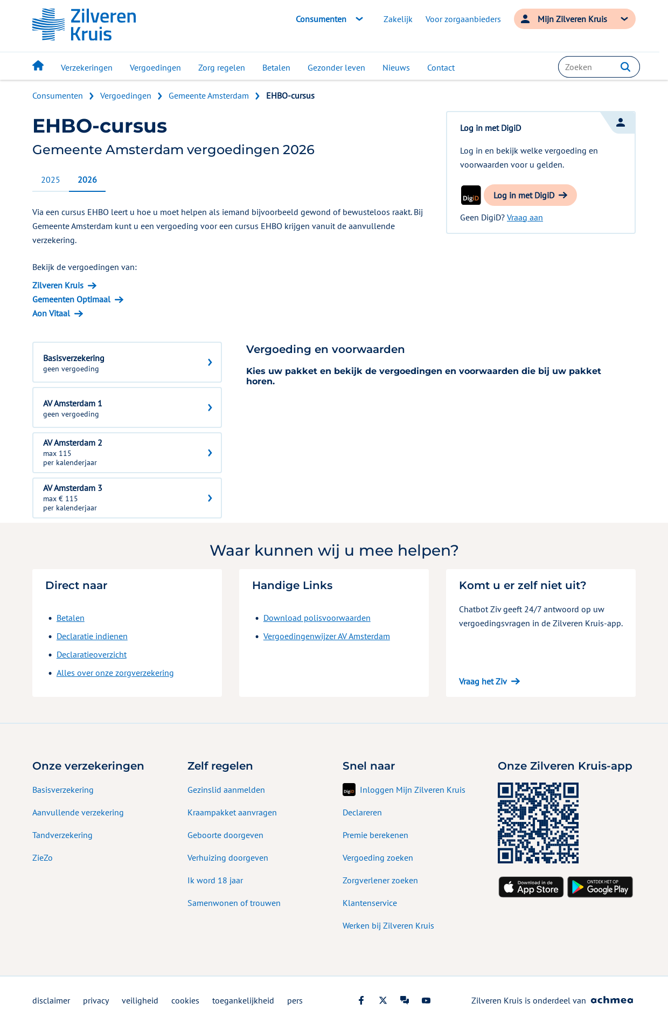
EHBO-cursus (290, 95)
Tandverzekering (62, 834)
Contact (441, 67)
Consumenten (57, 95)
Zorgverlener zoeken (380, 880)
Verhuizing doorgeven (227, 857)
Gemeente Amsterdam (209, 95)
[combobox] (599, 67)
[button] (625, 67)
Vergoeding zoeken (378, 857)
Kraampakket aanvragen (232, 812)
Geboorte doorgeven (225, 834)
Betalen (276, 67)
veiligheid (140, 1000)
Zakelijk (398, 18)
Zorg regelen (221, 67)
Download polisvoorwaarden (317, 617)
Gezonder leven (336, 67)
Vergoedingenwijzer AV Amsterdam (326, 636)
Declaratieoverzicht (92, 654)
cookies (185, 1000)
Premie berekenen (375, 834)
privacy (96, 1000)
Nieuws (396, 67)
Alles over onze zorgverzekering (115, 672)
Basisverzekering (63, 789)
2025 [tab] (50, 179)
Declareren (362, 812)
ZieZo (42, 857)
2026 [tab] (87, 179)
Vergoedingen (155, 67)
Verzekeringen (87, 67)
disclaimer (51, 1000)
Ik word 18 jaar (215, 880)
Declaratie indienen (92, 636)
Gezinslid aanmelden (226, 789)
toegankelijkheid (243, 1000)
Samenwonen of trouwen (234, 902)
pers (295, 1000)
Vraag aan (525, 217)
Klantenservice (370, 902)
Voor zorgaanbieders (463, 18)
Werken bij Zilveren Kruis (388, 925)
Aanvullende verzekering (78, 812)
